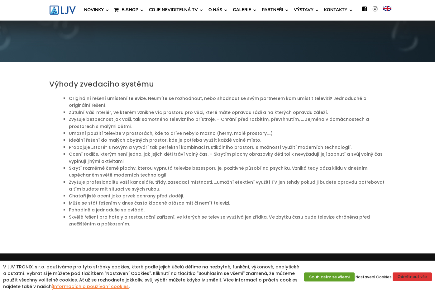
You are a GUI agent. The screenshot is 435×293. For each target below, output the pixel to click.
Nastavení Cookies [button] (374, 277)
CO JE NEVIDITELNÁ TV (173, 10)
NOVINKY (94, 10)
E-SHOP (130, 10)
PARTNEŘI (272, 10)
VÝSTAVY (303, 10)
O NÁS (215, 10)
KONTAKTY (335, 10)
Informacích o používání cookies (91, 286)
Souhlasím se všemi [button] (329, 277)
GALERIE (242, 10)
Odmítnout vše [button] (412, 276)
